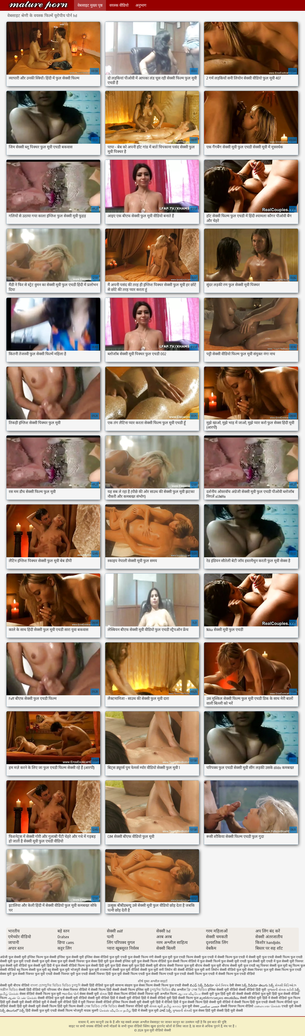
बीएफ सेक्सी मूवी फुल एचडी (238, 966)
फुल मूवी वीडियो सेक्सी (38, 5)
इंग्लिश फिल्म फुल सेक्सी (41, 957)
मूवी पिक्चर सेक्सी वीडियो (96, 1002)
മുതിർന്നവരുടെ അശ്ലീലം (219, 998)
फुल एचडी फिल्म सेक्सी (187, 957)
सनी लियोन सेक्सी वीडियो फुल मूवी (226, 970)
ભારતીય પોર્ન (70, 994)
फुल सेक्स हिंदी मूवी (97, 961)
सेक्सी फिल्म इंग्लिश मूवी (135, 990)
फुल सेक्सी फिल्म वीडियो (151, 961)
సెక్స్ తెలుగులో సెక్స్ (12, 1011)
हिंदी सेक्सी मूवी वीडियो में (218, 1002)
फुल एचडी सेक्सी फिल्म (276, 957)
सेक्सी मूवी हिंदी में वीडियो (157, 1002)
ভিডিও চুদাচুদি (71, 985)
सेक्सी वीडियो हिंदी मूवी (252, 990)
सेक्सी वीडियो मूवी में (37, 1002)
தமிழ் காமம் (172, 1006)
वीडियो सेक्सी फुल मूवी (144, 970)
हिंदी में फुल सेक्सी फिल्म (187, 1002)
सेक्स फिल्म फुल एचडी (288, 970)
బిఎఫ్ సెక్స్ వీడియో (202, 985)
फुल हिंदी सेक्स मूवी (121, 966)
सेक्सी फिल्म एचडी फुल (136, 974)
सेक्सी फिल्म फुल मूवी (48, 994)
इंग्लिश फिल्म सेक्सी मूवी (127, 1002)
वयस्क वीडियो (118, 5)
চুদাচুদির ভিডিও (160, 990)
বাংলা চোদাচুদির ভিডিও (45, 985)
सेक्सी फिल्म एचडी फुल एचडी (168, 974)
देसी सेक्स (235, 985)
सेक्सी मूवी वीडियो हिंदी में (65, 1002)
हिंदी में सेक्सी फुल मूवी (145, 1011)
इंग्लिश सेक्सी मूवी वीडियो (223, 990)
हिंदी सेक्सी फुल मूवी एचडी (41, 1011)
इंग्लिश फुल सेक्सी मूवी (70, 957)
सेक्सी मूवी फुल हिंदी (214, 994)
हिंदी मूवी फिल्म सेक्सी (70, 1006)
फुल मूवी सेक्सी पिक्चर (71, 961)
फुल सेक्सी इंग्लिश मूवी (122, 961)
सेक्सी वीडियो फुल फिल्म (285, 998)
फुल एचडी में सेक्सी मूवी (247, 957)
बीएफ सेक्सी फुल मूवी (208, 966)
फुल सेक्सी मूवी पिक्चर (289, 961)
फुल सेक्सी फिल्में (210, 961)
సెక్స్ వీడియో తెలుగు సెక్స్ (258, 985)
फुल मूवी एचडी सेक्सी (26, 961)
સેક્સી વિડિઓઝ (285, 985)
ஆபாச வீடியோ (189, 994)
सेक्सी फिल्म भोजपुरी (71, 1011)
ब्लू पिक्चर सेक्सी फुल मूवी (272, 966)
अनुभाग (140, 5)
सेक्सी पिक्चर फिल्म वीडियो (236, 1006)
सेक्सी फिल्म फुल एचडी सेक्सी (171, 985)
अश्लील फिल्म (168, 994)
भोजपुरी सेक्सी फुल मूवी (85, 970)
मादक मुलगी (91, 1011)
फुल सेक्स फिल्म (143, 985)
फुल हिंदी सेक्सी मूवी (146, 966)
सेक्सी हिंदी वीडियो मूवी (32, 990)
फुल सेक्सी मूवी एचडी (233, 961)
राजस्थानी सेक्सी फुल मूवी (115, 970)
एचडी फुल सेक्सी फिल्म (134, 957)
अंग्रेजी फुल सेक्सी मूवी (13, 957)
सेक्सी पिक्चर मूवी (148, 994)
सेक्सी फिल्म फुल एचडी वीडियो (236, 974)
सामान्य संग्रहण (124, 985)
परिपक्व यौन (54, 990)
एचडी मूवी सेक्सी (291, 1006)
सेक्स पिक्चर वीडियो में (76, 990)
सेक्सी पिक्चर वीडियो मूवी (133, 1006)
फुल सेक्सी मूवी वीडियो (13, 966)
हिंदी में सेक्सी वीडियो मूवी (156, 998)
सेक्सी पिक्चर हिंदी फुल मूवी (105, 974)
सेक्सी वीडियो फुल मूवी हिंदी (260, 994)
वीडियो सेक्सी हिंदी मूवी (13, 1006)
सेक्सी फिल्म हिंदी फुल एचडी (251, 1002)
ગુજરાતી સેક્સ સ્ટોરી (280, 990)
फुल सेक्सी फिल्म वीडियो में (183, 961)
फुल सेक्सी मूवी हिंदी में (41, 966)
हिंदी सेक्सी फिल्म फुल (185, 998)
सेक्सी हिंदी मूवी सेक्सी (230, 1011)
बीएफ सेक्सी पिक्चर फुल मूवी (176, 966)
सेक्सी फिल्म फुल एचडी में (202, 974)
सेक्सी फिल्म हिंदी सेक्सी (105, 990)
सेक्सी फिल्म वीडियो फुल (283, 1002)
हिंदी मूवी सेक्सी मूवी (12, 1002)
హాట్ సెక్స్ (165, 1011)
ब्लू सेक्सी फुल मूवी (59, 970)
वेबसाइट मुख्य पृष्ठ (90, 5)
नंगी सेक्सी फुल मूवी (160, 957)
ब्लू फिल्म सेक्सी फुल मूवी (32, 970)
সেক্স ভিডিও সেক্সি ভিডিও (101, 1006)
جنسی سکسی (209, 1006)
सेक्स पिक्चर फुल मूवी (261, 970)
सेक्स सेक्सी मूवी (89, 994)
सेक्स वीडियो (27, 994)
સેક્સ (103, 994)
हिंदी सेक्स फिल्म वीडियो (122, 994)
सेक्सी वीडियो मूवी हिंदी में (255, 998)
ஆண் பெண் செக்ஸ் (22, 998)
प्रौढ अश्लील (178, 990)
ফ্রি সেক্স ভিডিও (197, 990)
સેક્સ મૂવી (156, 1006)
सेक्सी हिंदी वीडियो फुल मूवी (98, 985)
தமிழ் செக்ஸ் (9, 994)
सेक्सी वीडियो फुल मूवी (51, 998)
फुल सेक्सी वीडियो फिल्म (70, 966)
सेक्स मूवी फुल (8, 974)
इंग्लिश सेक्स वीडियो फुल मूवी (102, 957)
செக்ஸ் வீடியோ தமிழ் (115, 1011)
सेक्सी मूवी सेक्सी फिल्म (42, 1006)
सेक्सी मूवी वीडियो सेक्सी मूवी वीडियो (87, 998)
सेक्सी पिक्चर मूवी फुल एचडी (70, 974)
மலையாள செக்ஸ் (267, 1006)
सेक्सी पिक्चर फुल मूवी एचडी (35, 974)
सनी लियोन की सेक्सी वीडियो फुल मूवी (182, 970)
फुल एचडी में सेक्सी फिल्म (217, 957)
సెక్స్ (297, 990)
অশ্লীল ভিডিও (9, 990)
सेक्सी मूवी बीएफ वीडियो (14, 985)
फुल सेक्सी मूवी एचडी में (261, 961)
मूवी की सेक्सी (234, 994)
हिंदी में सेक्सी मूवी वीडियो (125, 998)
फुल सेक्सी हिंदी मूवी (97, 966)
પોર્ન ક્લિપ (221, 985)
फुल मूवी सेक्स (48, 961)
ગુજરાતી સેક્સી (182, 1011)
